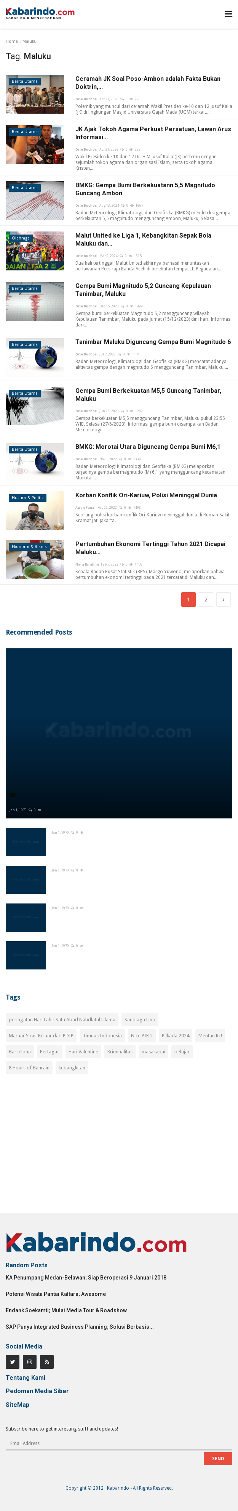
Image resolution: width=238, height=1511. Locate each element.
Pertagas (49, 1051)
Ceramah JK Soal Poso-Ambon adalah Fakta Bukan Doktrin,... (147, 82)
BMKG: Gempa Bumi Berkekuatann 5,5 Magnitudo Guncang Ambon (145, 189)
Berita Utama (25, 81)
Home (12, 41)
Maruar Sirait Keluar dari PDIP (41, 1035)
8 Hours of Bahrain (29, 1068)
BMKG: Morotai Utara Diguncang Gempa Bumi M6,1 (147, 446)
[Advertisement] (119, 1148)
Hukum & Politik (27, 497)
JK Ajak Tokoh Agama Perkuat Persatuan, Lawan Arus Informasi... (153, 133)
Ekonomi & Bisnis (29, 546)
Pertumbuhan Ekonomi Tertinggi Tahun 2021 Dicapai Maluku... (150, 548)
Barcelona (20, 1051)
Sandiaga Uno (140, 1019)
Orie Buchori (86, 99)
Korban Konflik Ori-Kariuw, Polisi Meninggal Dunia (146, 495)
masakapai (153, 1051)
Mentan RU (210, 1035)
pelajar (182, 1051)
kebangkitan (72, 1068)
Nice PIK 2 (142, 1035)
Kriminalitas (120, 1051)
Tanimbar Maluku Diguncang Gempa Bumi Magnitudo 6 (153, 342)
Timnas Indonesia (102, 1035)
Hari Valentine (83, 1051)
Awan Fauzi (85, 508)
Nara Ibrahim (87, 564)
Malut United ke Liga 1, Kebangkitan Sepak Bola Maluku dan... (143, 239)
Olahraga (21, 238)
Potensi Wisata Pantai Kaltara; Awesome (56, 1294)
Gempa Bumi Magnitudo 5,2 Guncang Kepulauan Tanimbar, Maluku (143, 289)
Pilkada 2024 (175, 1035)
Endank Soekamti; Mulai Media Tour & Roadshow (66, 1310)
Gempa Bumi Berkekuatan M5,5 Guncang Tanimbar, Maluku (148, 394)
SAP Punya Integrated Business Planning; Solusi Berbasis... (80, 1327)
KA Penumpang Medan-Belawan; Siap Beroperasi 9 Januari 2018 (86, 1278)
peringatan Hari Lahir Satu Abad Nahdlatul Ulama (62, 1019)
